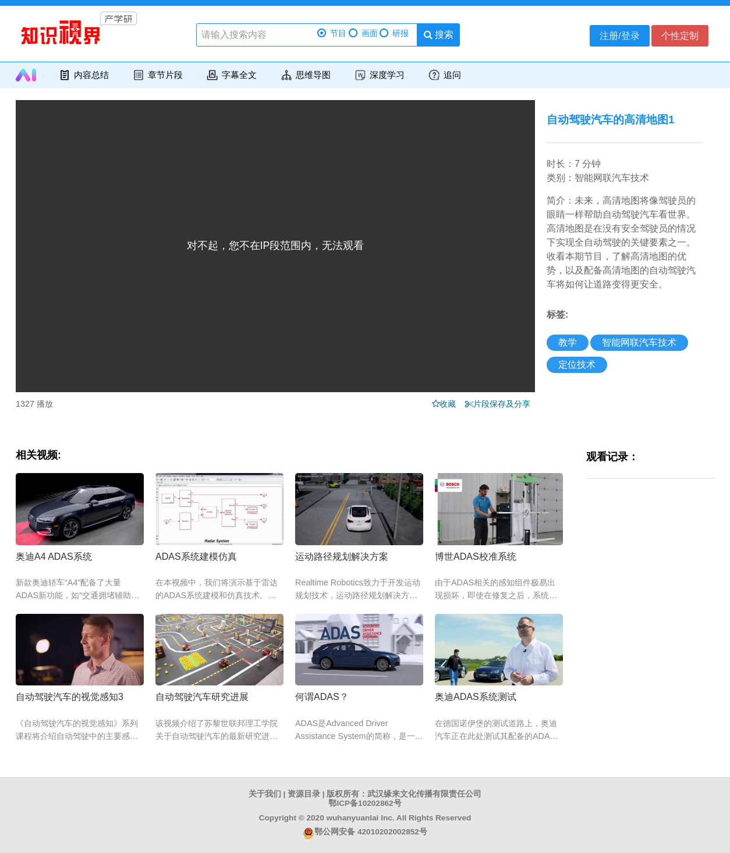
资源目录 (304, 794)
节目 (331, 33)
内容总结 (83, 75)
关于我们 (265, 794)
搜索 (438, 34)
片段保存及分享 (504, 403)
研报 (394, 33)
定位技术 (577, 364)
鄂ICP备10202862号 (364, 803)
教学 (567, 342)
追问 (444, 75)
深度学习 (379, 75)
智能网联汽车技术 (639, 342)
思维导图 (305, 75)
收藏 (451, 403)
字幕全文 (231, 75)
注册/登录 (619, 36)
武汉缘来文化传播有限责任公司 (424, 794)
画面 (363, 33)
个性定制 (680, 36)
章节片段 (157, 75)
